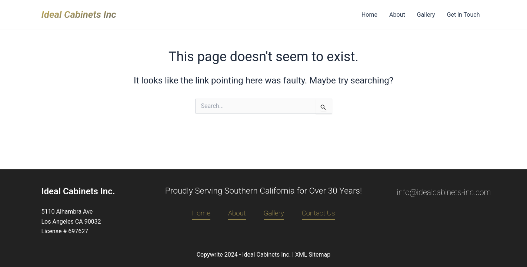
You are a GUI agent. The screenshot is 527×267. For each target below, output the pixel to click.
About (397, 14)
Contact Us (318, 213)
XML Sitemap (312, 254)
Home (369, 14)
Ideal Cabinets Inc (78, 14)
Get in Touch (463, 14)
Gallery (426, 14)
